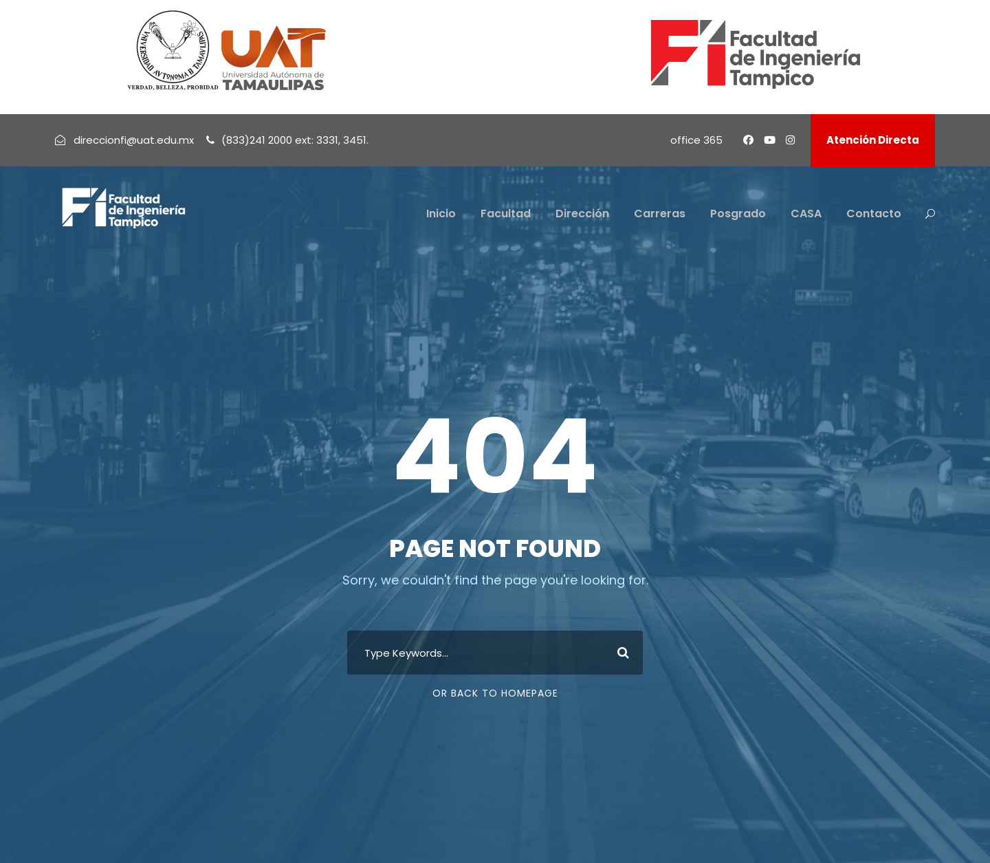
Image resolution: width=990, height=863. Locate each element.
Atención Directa (872, 140)
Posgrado (738, 213)
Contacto (873, 213)
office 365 (696, 140)
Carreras (659, 213)
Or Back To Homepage (495, 693)
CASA (806, 213)
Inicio (441, 213)
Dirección (582, 213)
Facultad (506, 213)
